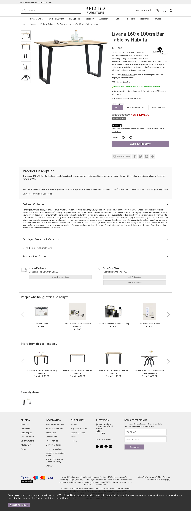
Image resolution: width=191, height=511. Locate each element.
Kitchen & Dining (56, 19)
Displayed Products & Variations (41, 239)
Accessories (104, 19)
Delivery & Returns (54, 445)
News (23, 449)
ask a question (134, 277)
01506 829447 (128, 74)
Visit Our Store (144, 10)
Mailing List (26, 445)
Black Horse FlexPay (55, 424)
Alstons (74, 424)
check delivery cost (60, 277)
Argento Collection (79, 428)
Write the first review (121, 82)
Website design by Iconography (158, 480)
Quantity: (116, 137)
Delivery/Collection (34, 204)
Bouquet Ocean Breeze (150, 323)
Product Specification (35, 256)
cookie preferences (67, 498)
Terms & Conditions (54, 428)
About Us (25, 424)
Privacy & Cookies (54, 449)
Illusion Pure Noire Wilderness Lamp (113, 323)
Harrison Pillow (41, 323)
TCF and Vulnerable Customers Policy (54, 460)
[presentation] (23, 314)
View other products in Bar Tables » (38, 194)
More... (74, 441)
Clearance (144, 19)
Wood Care (51, 432)
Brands (158, 19)
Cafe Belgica (26, 432)
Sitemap (49, 466)
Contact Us (26, 428)
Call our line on (35, 2)
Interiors (131, 19)
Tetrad (73, 436)
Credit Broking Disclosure (37, 247)
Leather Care (51, 436)
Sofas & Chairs (36, 19)
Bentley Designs (78, 432)
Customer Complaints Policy (55, 454)
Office (119, 19)
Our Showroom (27, 436)
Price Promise (52, 441)
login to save (121, 156)
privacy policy (171, 495)
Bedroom (90, 19)
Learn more (116, 131)
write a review (134, 282)
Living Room (74, 19)
